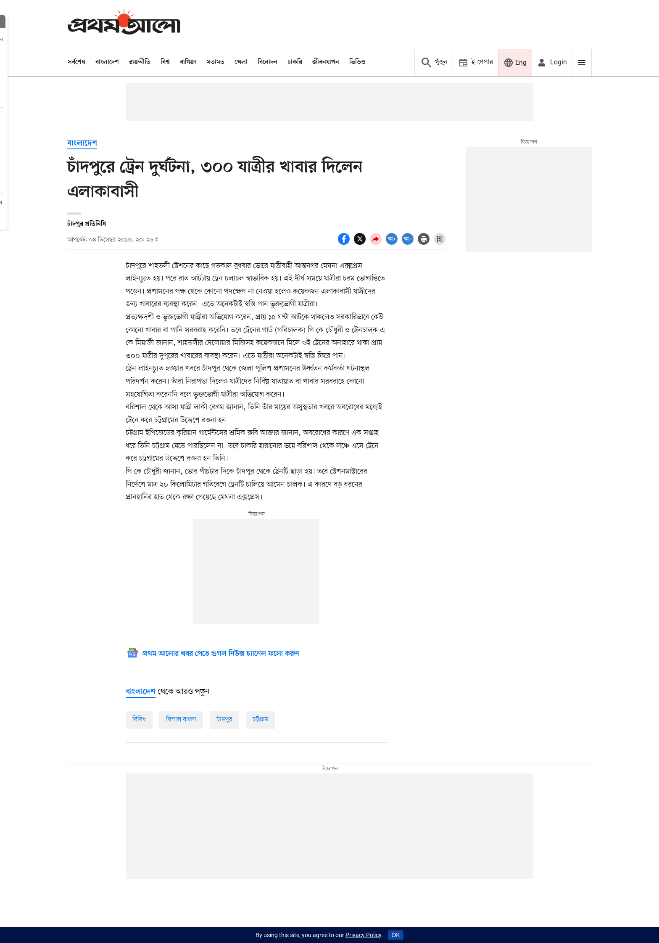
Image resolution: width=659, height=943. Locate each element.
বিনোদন (267, 62)
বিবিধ (139, 719)
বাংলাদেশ (107, 62)
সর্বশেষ (76, 62)
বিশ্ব (165, 62)
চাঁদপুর (224, 719)
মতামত (215, 62)
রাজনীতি (139, 62)
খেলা (241, 62)
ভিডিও (357, 62)
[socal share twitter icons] (362, 243)
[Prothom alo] (124, 24)
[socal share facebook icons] (346, 243)
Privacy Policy (363, 935)
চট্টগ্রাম (261, 719)
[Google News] (212, 654)
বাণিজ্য (188, 62)
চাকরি (294, 62)
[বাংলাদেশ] (141, 691)
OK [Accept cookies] (395, 935)
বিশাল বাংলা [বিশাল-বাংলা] (181, 719)
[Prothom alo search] (433, 62)
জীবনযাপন (325, 62)
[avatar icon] (552, 62)
